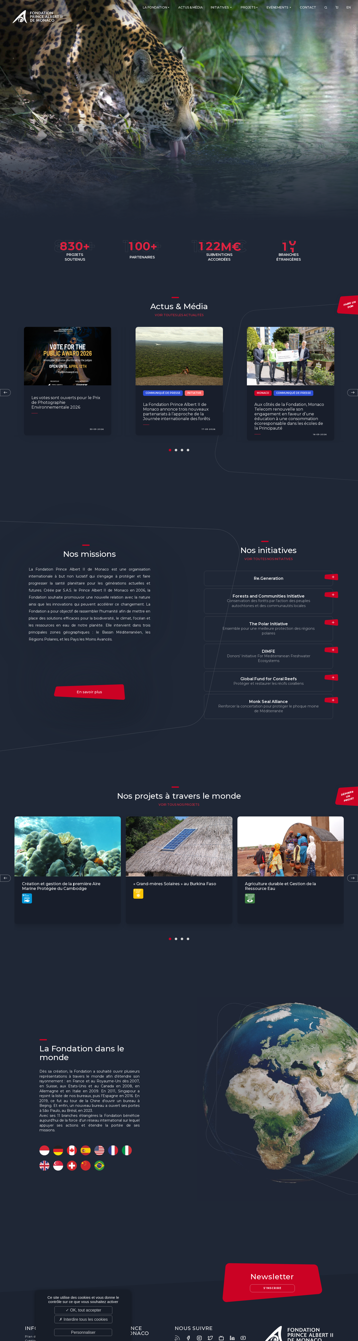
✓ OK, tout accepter (83, 1310)
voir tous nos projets (179, 804)
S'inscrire (272, 1288)
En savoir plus (89, 692)
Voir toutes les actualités (179, 315)
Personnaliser (83, 1332)
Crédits (30, 1339)
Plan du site (34, 1335)
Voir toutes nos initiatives (268, 559)
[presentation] (352, 392)
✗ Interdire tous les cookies (83, 1319)
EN (349, 9)
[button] (170, 450)
